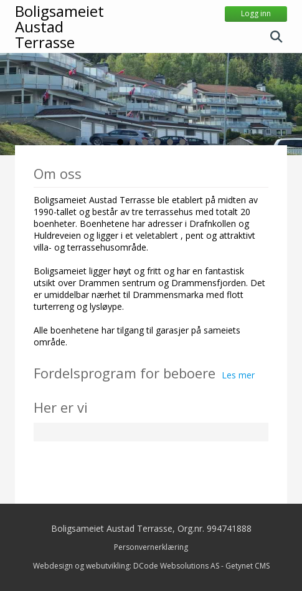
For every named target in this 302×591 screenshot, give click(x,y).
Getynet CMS (247, 565)
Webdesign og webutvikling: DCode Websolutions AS (126, 565)
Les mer (238, 375)
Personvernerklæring (151, 547)
